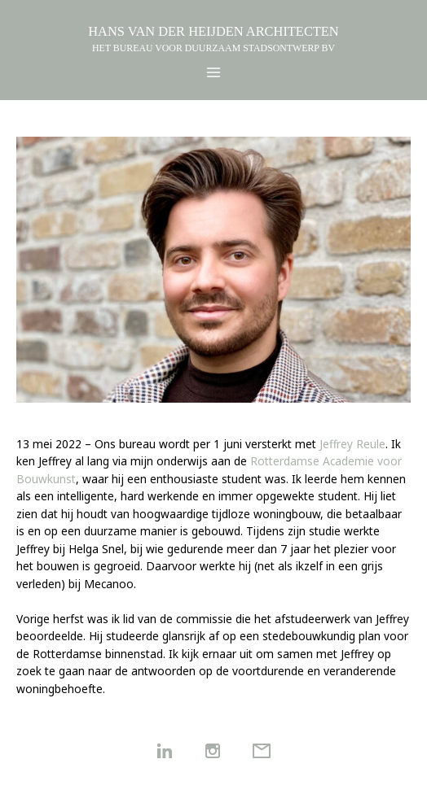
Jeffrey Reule (352, 443)
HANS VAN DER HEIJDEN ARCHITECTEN (213, 31)
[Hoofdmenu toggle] (214, 72)
